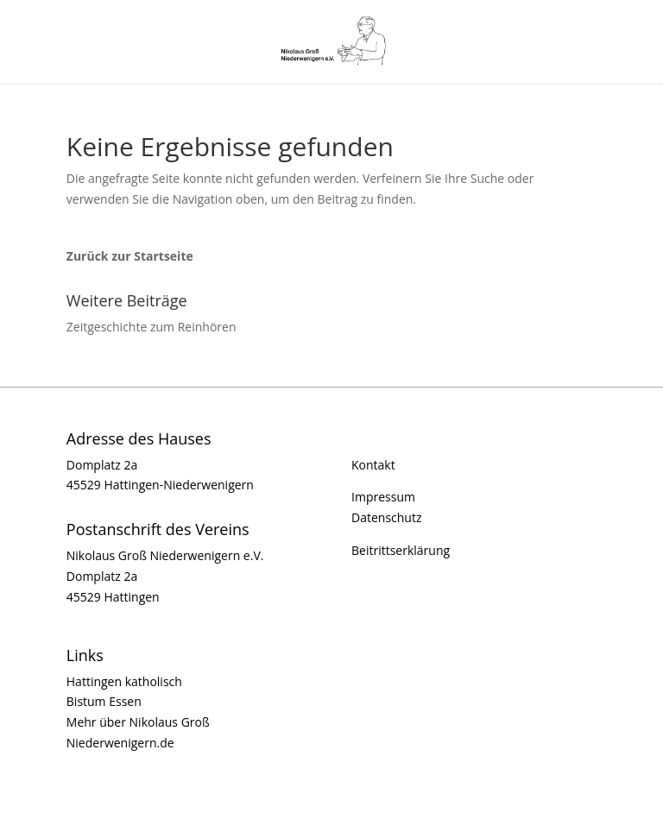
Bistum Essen (104, 701)
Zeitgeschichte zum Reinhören (151, 326)
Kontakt (373, 465)
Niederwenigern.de (120, 742)
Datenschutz (386, 517)
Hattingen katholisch (124, 681)
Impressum (383, 496)
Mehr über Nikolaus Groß (138, 722)
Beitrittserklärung (400, 550)
